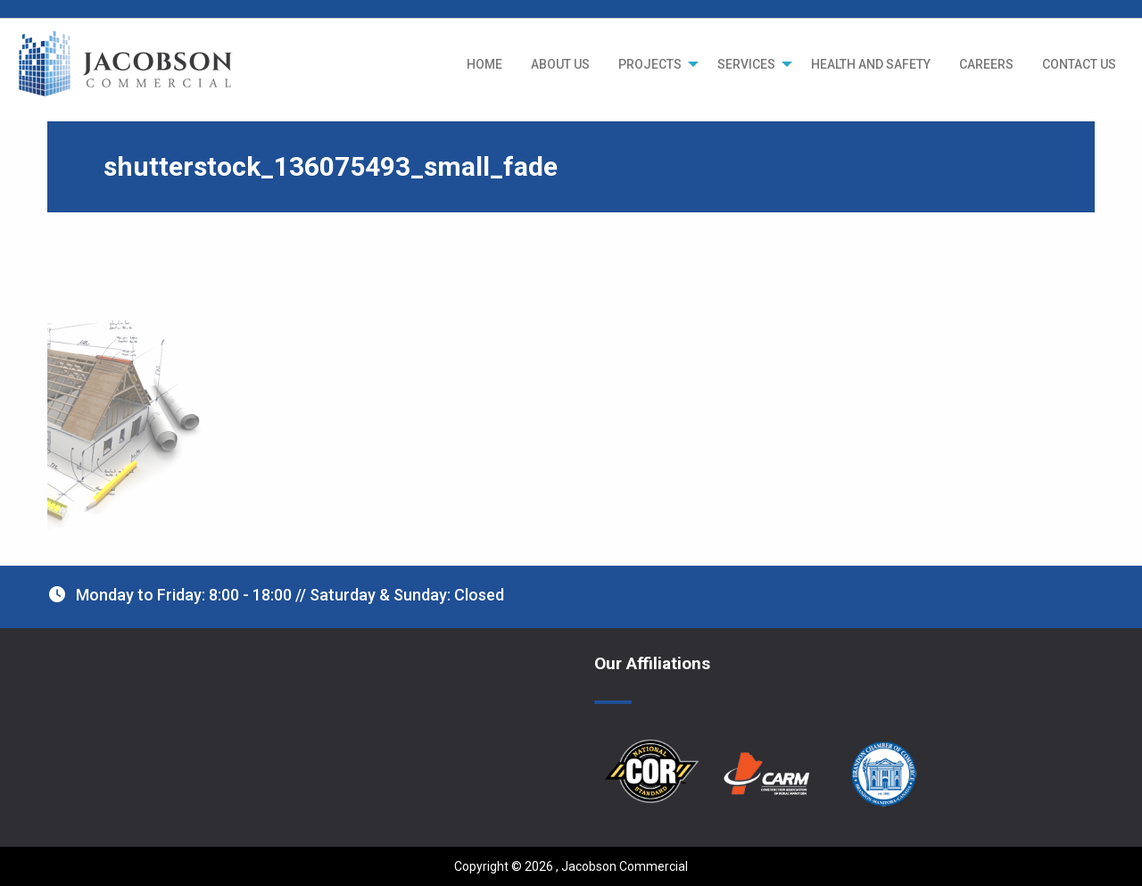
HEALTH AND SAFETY (871, 64)
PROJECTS (650, 64)
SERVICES (746, 64)
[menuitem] (484, 64)
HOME (484, 64)
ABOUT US (560, 64)
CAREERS (986, 64)
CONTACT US (1079, 64)
